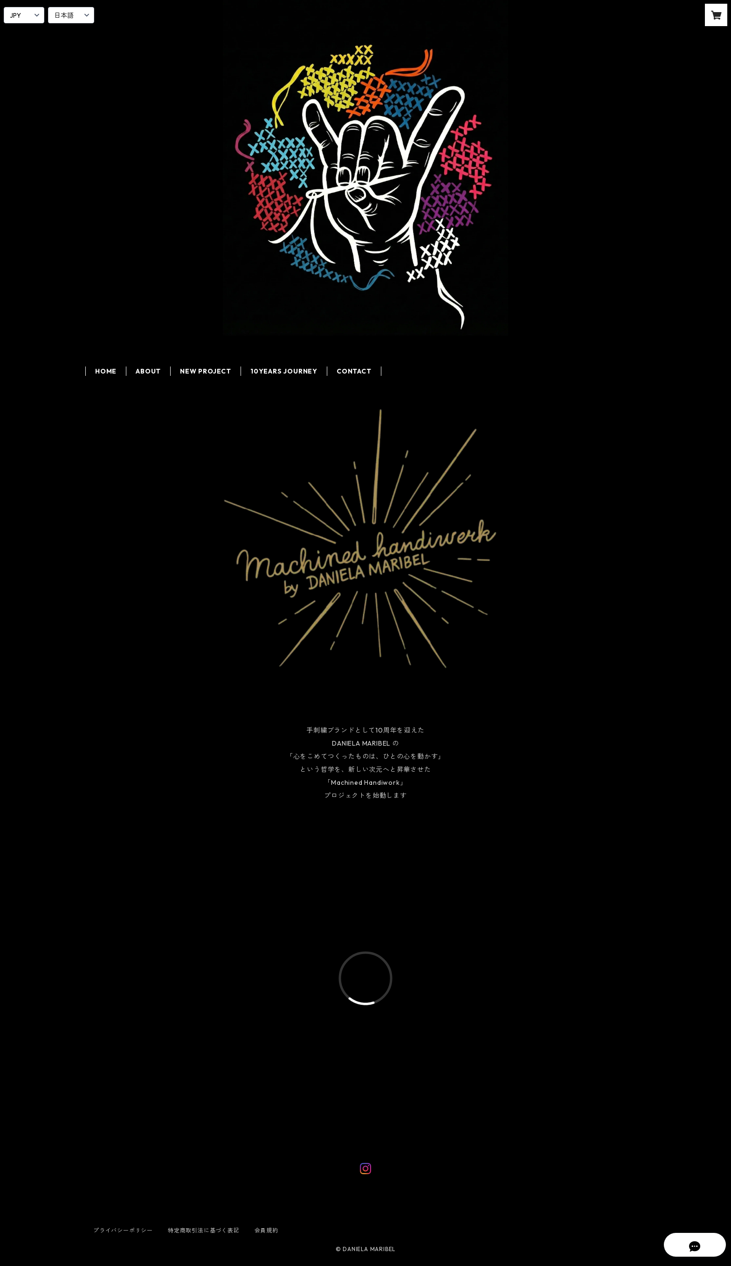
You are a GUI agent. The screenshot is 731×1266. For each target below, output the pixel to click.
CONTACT (354, 371)
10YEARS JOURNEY (283, 371)
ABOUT (148, 371)
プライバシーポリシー (123, 1230)
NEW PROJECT (205, 371)
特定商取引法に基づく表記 (204, 1230)
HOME (106, 371)
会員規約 (266, 1230)
